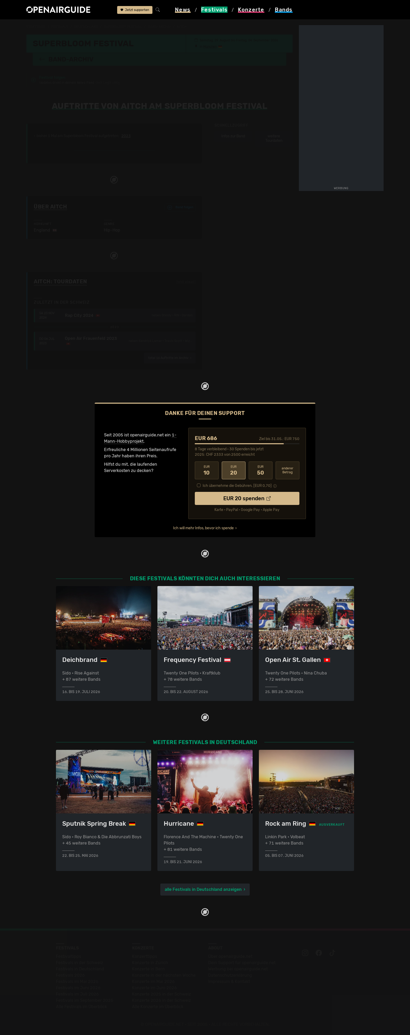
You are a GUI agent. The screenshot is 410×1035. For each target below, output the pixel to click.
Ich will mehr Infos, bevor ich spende (203, 528)
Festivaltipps (68, 956)
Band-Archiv (159, 27)
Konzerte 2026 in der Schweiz (161, 1000)
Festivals (59, 27)
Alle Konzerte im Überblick (157, 1006)
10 (206, 470)
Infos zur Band (233, 136)
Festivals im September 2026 (84, 1000)
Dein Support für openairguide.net (242, 962)
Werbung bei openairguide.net (238, 968)
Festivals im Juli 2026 (77, 994)
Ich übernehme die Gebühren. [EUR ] (237, 485)
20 (233, 470)
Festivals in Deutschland (80, 968)
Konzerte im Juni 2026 (154, 987)
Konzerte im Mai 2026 (153, 981)
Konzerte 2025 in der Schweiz (161, 994)
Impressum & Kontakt (229, 981)
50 (260, 470)
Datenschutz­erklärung (230, 975)
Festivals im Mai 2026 (77, 981)
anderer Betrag (287, 470)
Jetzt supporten (135, 10)
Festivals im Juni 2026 (78, 987)
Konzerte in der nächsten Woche (164, 975)
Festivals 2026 (70, 975)
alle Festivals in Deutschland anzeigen (203, 889)
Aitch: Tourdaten (60, 281)
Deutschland (86, 27)
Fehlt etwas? (186, 281)
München (210, 46)
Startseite (35, 27)
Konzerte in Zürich (150, 962)
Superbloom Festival (123, 27)
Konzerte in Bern (148, 968)
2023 (126, 136)
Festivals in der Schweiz (79, 962)
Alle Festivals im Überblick (81, 1006)
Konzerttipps (144, 956)
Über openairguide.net (230, 956)
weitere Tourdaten (273, 138)
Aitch (182, 27)
